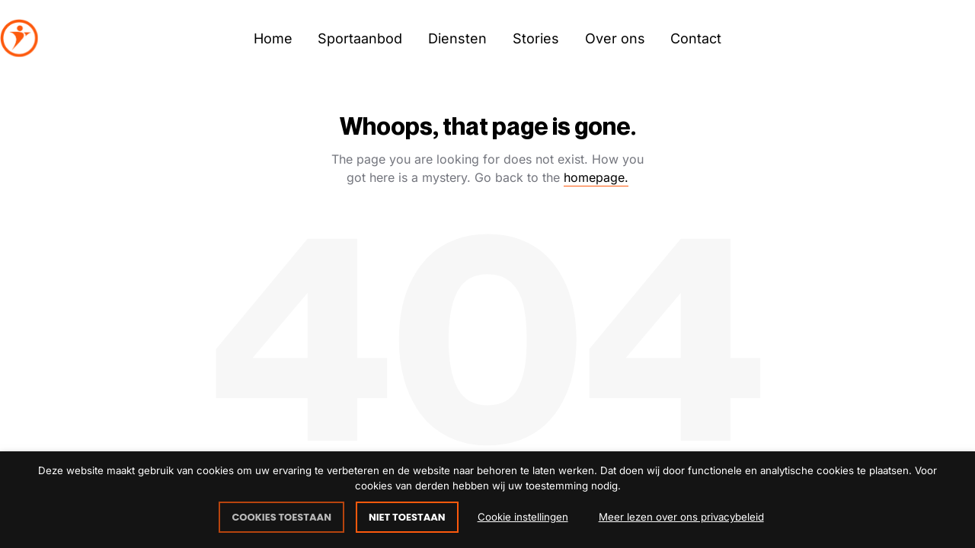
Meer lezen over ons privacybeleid (681, 517)
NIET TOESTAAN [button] (407, 517)
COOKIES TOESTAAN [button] (281, 517)
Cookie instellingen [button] (523, 517)
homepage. (596, 177)
